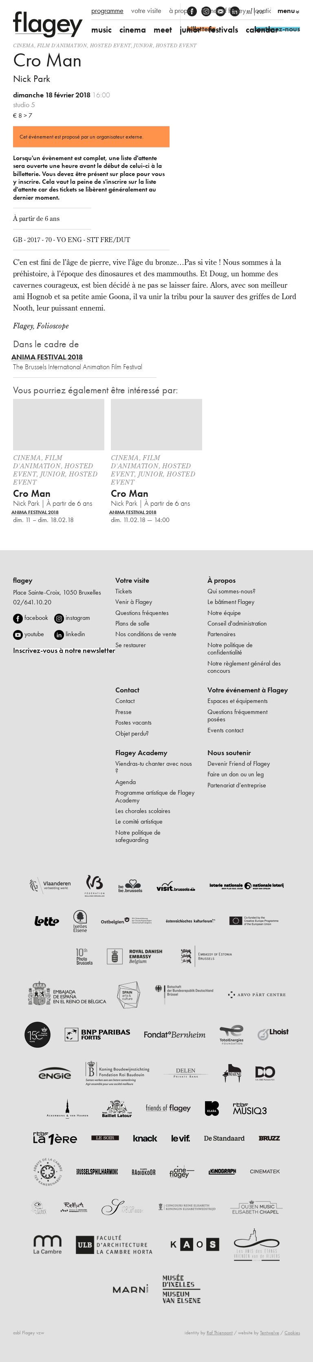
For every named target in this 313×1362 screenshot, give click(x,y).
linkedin (75, 634)
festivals (223, 29)
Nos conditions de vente (145, 634)
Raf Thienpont (220, 1332)
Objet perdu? (132, 733)
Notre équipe (224, 612)
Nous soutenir (229, 753)
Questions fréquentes (142, 612)
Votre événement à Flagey (247, 690)
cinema (132, 29)
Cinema (23, 45)
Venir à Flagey (133, 601)
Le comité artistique (139, 821)
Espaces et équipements (237, 700)
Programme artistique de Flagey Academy (154, 796)
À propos (221, 580)
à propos (181, 11)
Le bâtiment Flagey (230, 601)
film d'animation (62, 45)
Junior (143, 45)
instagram (78, 617)
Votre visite (132, 580)
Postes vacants (133, 722)
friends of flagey (223, 11)
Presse (123, 711)
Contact (127, 690)
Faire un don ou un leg (235, 774)
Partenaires (221, 634)
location (264, 11)
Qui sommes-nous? (231, 591)
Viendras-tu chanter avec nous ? (153, 767)
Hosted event (110, 45)
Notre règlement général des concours (244, 667)
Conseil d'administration (237, 623)
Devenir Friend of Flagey (238, 763)
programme (107, 11)
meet (163, 29)
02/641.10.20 (32, 602)
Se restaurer (130, 645)
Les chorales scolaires (142, 811)
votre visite (146, 11)
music (101, 29)
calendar (262, 29)
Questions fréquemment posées (237, 715)
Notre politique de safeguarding (138, 836)
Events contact (225, 730)
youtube (34, 634)
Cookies (292, 1332)
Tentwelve (269, 1332)
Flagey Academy (141, 753)
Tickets (123, 591)
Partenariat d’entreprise (236, 785)
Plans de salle (132, 623)
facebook (36, 617)
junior (190, 29)
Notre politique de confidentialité (230, 649)
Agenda (125, 782)
